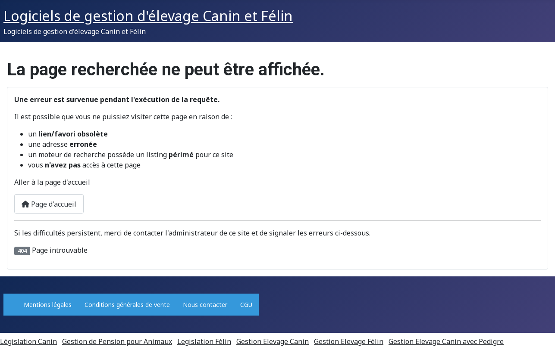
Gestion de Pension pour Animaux (117, 341)
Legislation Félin (204, 341)
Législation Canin (28, 341)
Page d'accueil (49, 204)
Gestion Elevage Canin (272, 341)
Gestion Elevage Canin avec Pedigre (446, 341)
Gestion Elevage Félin (348, 341)
